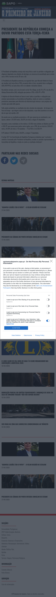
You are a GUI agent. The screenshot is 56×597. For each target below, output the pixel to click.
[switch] (48, 300)
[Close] (52, 262)
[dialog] (28, 298)
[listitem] (28, 295)
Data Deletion (16, 335)
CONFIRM (16, 328)
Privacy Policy (39, 335)
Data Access (28, 335)
